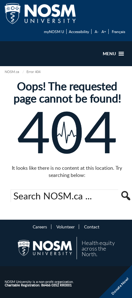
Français (118, 31)
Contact (91, 226)
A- (96, 31)
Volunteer (65, 226)
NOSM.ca (12, 71)
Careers (40, 226)
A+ (103, 31)
